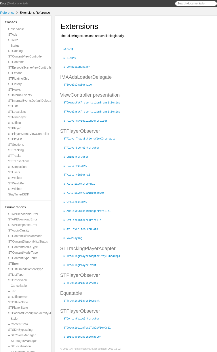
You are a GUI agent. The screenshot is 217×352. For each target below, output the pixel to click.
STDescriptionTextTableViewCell (89, 322)
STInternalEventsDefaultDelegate (31, 100)
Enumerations (15, 207)
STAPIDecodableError (23, 214)
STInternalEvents (20, 95)
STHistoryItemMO (77, 163)
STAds (12, 34)
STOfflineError (18, 296)
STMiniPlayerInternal (81, 181)
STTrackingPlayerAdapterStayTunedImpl (93, 251)
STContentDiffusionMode (25, 236)
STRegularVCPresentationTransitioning (93, 110)
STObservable (18, 280)
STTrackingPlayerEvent (82, 260)
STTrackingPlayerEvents (82, 278)
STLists (13, 106)
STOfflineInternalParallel (85, 216)
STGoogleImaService (79, 84)
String (70, 48)
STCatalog (15, 51)
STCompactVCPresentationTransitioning (93, 101)
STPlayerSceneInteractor (83, 145)
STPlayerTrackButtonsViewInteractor (92, 137)
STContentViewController (25, 56)
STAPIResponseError (22, 225)
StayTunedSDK (18, 194)
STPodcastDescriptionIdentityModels (33, 313)
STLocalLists (17, 111)
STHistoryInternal (78, 172)
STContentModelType (23, 252)
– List (11, 291)
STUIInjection (17, 166)
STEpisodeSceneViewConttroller (30, 67)
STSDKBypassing (20, 329)
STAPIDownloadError (22, 219)
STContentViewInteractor (83, 313)
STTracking (16, 150)
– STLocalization (19, 346)
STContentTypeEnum (23, 258)
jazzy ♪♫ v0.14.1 (85, 347)
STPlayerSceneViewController (28, 134)
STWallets (15, 178)
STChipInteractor (78, 154)
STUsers (14, 172)
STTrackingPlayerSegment (83, 295)
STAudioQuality (18, 230)
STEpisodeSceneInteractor (84, 331)
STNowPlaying (74, 234)
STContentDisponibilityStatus (28, 241)
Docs (3, 3)
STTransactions (19, 161)
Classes (11, 22)
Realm (101, 347)
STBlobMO (71, 57)
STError (13, 263)
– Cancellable (17, 285)
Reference (7, 12)
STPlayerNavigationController (87, 119)
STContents (16, 62)
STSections (16, 144)
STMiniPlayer (17, 117)
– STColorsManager (22, 335)
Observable (16, 29)
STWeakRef (16, 183)
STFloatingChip (18, 78)
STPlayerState (18, 307)
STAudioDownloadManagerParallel (89, 207)
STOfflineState (18, 302)
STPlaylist (15, 139)
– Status (13, 45)
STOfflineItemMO (77, 198)
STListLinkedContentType (25, 269)
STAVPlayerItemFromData (82, 225)
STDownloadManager (78, 66)
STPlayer (14, 128)
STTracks (14, 155)
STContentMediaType (23, 247)
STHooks (14, 89)
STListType (15, 274)
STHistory (15, 84)
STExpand (15, 73)
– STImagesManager (22, 340)
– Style (12, 318)
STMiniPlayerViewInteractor (86, 189)
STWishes (15, 189)
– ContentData (18, 324)
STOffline (14, 122)
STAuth (13, 40)
